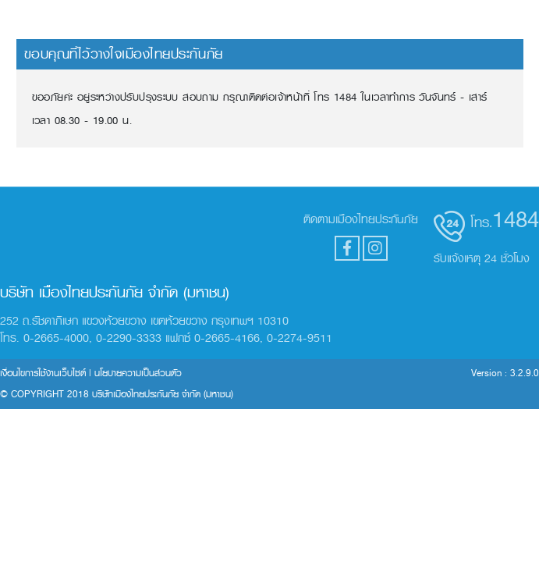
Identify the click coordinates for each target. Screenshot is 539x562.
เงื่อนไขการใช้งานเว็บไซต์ (43, 373)
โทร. (481, 222)
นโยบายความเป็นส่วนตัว (138, 373)
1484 (515, 219)
